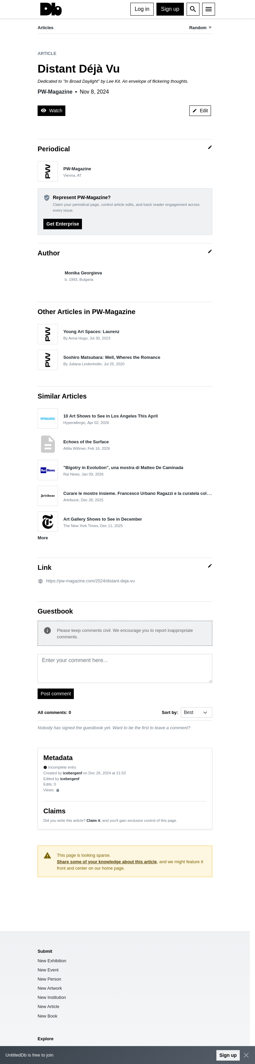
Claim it (93, 820)
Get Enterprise (62, 224)
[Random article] (200, 27)
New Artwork (50, 988)
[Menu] (208, 9)
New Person (49, 979)
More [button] (43, 537)
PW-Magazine (55, 92)
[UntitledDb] (51, 9)
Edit (200, 110)
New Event (48, 969)
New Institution (52, 997)
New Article (48, 1006)
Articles (46, 27)
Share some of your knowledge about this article (107, 861)
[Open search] (193, 9)
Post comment (56, 693)
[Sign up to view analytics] (58, 790)
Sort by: (170, 712)
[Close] (246, 1055)
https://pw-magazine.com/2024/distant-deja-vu (90, 580)
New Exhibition (52, 960)
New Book (47, 1016)
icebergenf (72, 773)
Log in (142, 9)
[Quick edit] (210, 147)
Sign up (170, 9)
